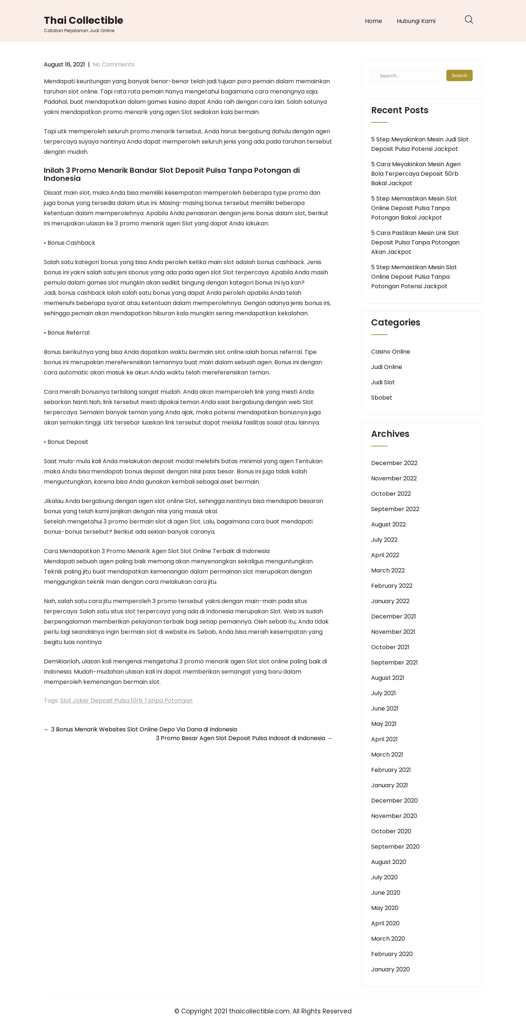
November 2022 (394, 478)
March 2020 (388, 938)
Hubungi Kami (416, 21)
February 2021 (391, 770)
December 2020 (394, 800)
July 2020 (384, 877)
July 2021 (383, 693)
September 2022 (395, 509)
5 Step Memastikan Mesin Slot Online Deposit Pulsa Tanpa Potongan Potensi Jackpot (414, 276)
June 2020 (385, 892)
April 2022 (385, 555)
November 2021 (393, 632)
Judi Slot (383, 382)
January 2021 (389, 785)
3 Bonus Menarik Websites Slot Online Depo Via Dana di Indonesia (140, 729)
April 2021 (384, 739)
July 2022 (384, 540)
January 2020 (390, 969)
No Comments (113, 64)
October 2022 (391, 494)
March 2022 (388, 570)
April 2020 (385, 923)
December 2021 (393, 616)
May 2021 (384, 724)
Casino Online (390, 351)
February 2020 (392, 954)
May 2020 (385, 908)
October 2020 (391, 831)
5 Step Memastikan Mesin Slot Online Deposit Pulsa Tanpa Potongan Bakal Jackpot (414, 208)
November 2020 (394, 816)
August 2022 (388, 524)
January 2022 (390, 601)
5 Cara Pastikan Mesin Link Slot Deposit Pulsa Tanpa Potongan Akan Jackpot (415, 242)
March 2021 (387, 754)
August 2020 (388, 862)
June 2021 (385, 708)
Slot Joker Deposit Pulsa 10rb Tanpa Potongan (126, 700)
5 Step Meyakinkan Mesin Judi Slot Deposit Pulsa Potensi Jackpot (420, 144)
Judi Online (386, 367)
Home (373, 21)
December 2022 (394, 463)
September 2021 (394, 662)
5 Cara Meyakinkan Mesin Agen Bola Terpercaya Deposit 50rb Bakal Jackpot (416, 173)
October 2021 (390, 647)
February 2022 (391, 586)
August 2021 (387, 678)
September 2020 (395, 846)
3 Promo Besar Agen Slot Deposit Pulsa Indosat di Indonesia (244, 738)
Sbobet (381, 397)
